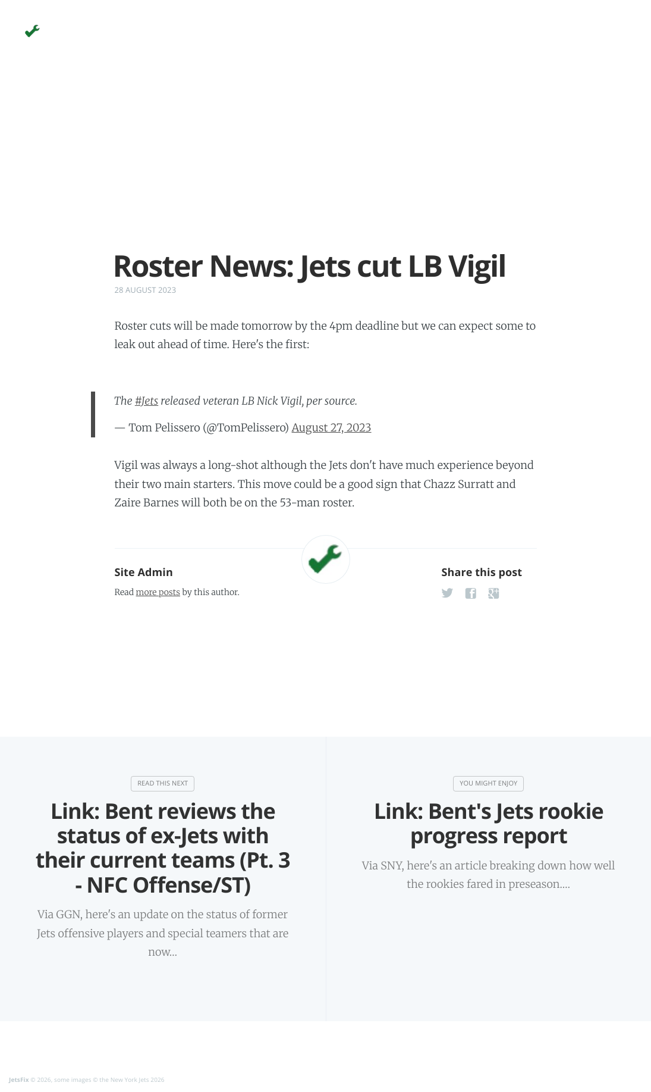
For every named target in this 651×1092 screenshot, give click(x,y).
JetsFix (19, 1080)
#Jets (147, 401)
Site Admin (144, 572)
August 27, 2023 (332, 427)
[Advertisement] (326, 165)
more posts (158, 592)
